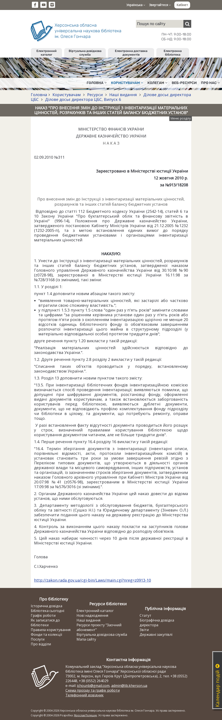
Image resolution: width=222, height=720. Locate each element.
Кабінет (182, 5)
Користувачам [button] (127, 83)
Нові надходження (92, 615)
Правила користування (50, 629)
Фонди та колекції (46, 634)
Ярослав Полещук (85, 715)
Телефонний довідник (84, 695)
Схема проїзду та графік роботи (92, 690)
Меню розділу (180, 118)
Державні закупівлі (156, 634)
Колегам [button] (157, 83)
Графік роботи (43, 615)
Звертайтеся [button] (160, 5)
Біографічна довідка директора (157, 622)
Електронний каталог (46, 53)
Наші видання (123, 94)
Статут (145, 615)
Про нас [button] (210, 83)
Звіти (144, 629)
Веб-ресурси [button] (184, 83)
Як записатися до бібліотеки (45, 622)
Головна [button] (97, 83)
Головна (39, 94)
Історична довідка (46, 606)
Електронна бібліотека (173, 53)
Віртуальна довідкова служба (85, 53)
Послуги (37, 639)
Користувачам (66, 94)
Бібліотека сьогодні (47, 610)
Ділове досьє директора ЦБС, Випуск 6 (82, 99)
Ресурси (95, 94)
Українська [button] (135, 5)
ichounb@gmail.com (93, 685)
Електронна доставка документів (131, 53)
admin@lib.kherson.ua (129, 685)
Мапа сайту (86, 639)
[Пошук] (187, 24)
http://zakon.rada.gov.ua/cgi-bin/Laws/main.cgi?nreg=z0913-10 (92, 580)
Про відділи (41, 644)
